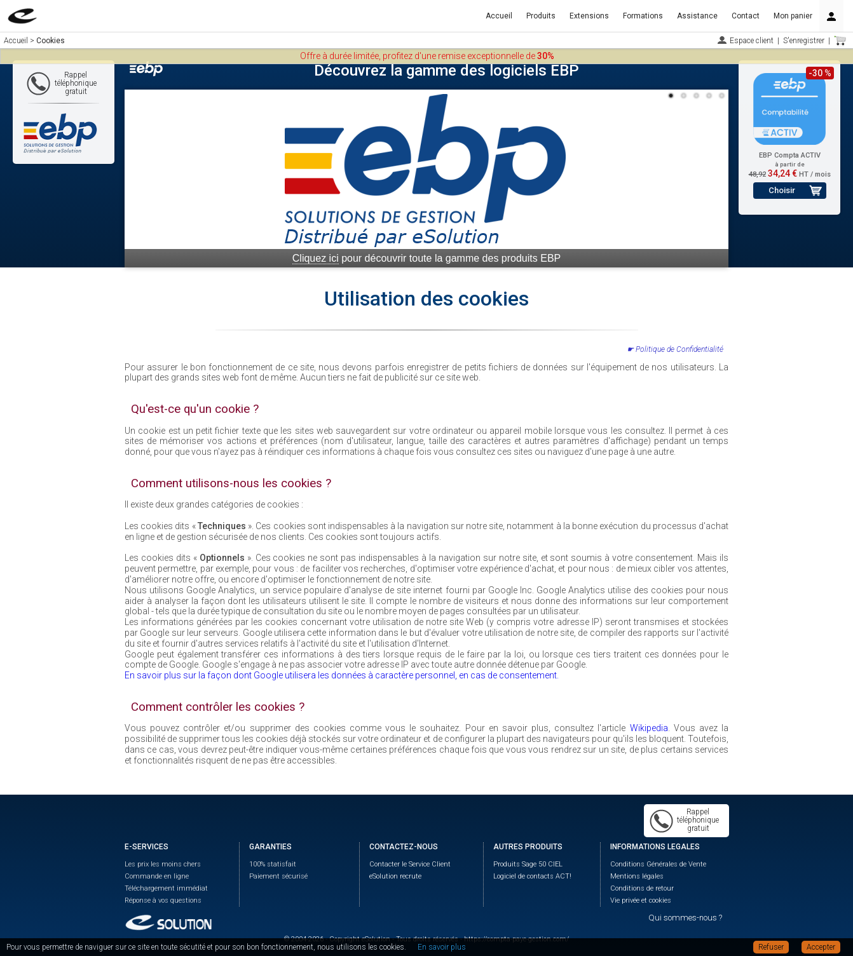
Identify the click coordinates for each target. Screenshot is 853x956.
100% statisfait (272, 864)
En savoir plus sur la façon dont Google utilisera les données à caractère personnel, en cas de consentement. (342, 675)
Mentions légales (637, 876)
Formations (643, 15)
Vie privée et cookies (640, 900)
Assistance (697, 15)
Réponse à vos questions (163, 900)
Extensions (589, 15)
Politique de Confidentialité (679, 349)
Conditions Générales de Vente (658, 864)
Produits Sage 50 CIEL (528, 864)
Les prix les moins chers (163, 864)
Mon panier (793, 15)
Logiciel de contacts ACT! (532, 876)
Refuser (771, 947)
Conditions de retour (642, 888)
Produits (541, 15)
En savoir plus (442, 947)
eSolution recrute (395, 876)
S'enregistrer (803, 40)
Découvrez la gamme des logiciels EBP (446, 70)
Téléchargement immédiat (166, 888)
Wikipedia (649, 728)
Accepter (821, 947)
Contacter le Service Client (410, 864)
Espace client (752, 40)
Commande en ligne (157, 876)
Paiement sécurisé (278, 876)
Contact (746, 15)
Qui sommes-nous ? (685, 917)
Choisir (781, 190)
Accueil (499, 15)
